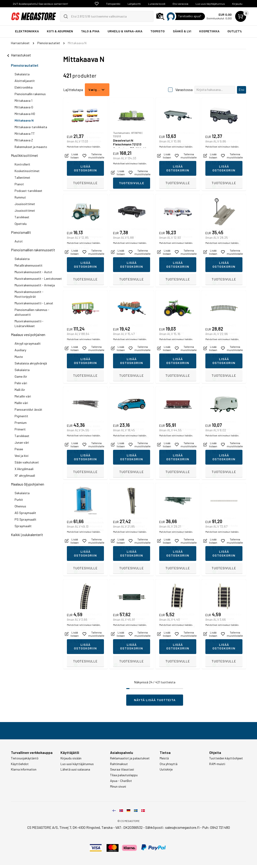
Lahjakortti (134, 3)
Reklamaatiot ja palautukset (130, 758)
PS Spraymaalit (25, 519)
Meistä (164, 758)
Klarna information (23, 769)
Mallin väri (21, 403)
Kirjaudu (237, 3)
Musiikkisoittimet (24, 155)
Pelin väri (21, 383)
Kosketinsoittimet (27, 171)
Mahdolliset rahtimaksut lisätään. (84, 173)
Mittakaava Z (24, 140)
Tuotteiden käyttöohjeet (226, 758)
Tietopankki (113, 3)
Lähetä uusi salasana (75, 769)
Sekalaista (22, 74)
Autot (19, 241)
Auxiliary (20, 350)
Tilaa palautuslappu (124, 775)
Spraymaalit (23, 526)
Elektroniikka (24, 87)
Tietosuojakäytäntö (24, 758)
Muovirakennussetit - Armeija (35, 285)
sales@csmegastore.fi (182, 827)
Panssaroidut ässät (28, 409)
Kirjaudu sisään (70, 758)
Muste (19, 357)
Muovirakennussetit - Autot (33, 272)
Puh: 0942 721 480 (216, 827)
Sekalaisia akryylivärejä (31, 363)
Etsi (241, 90)
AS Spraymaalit (25, 513)
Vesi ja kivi (21, 456)
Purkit (19, 499)
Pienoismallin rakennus (30, 94)
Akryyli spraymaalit (28, 343)
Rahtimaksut (119, 764)
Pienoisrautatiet (24, 65)
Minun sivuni (118, 786)
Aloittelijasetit (25, 81)
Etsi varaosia (180, 3)
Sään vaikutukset (27, 462)
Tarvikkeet (22, 217)
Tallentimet (22, 177)
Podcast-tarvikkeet (28, 191)
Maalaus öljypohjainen (27, 484)
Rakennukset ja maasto (31, 147)
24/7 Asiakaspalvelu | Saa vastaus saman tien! (40, 3)
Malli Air (20, 390)
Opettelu (21, 224)
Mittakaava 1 (23, 100)
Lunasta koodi (156, 3)
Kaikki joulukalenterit (27, 534)
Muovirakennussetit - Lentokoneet (38, 278)
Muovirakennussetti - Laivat (34, 303)
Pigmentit (21, 416)
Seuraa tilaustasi (122, 769)
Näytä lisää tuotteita (155, 700)
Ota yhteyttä (168, 764)
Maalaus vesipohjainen (28, 334)
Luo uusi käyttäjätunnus (210, 3)
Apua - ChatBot (121, 781)
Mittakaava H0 (25, 114)
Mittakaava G (24, 107)
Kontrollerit (22, 164)
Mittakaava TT (25, 133)
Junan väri (22, 442)
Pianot (19, 184)
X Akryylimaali (24, 469)
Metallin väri (23, 396)
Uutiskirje (166, 769)
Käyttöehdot (20, 764)
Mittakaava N (24, 120)
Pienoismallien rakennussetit (33, 250)
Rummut (20, 197)
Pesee (19, 449)
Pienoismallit (21, 232)
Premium (21, 423)
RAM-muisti (217, 764)
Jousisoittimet (25, 204)
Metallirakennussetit (29, 265)
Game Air (21, 376)
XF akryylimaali (25, 475)
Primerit (20, 429)
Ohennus (20, 506)
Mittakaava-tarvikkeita (31, 127)
